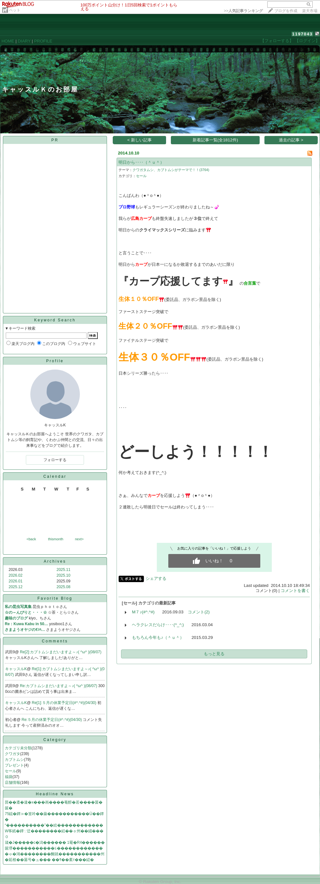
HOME (8, 41)
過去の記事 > (291, 140)
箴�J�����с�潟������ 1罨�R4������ (55, 842)
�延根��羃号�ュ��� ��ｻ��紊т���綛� (49, 860)
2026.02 (15, 575)
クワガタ (12, 754)
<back (31, 539)
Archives (55, 561)
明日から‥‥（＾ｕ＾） (141, 162)
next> (79, 539)
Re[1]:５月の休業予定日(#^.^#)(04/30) (64, 702)
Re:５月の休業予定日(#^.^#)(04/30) (52, 719)
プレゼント (14, 765)
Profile (55, 361)
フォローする (54, 460)
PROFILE (43, 41)
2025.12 (15, 587)
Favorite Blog (54, 598)
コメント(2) (199, 612)
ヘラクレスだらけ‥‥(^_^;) (158, 624)
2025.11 (63, 569)
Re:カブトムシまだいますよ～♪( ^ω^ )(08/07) (59, 686)
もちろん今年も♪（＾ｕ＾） (158, 637)
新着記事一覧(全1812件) (215, 140)
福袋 (8, 777)
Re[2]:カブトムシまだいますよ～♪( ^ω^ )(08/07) (60, 652)
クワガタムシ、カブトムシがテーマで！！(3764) (171, 170)
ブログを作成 (285, 11)
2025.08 (63, 587)
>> (243, 11)
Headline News (55, 794)
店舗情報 (12, 782)
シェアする (156, 578)
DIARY (24, 41)
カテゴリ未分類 (18, 748)
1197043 (302, 34)
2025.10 (63, 575)
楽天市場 (309, 11)
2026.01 (15, 581)
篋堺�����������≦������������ (54, 848)
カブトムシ (14, 759)
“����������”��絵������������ (54, 825)
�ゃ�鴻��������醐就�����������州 (54, 854)
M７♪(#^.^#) (143, 612)
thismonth (55, 539)
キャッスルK (16, 669)
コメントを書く (295, 590)
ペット (14, 10)
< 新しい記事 (139, 140)
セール (10, 771)
